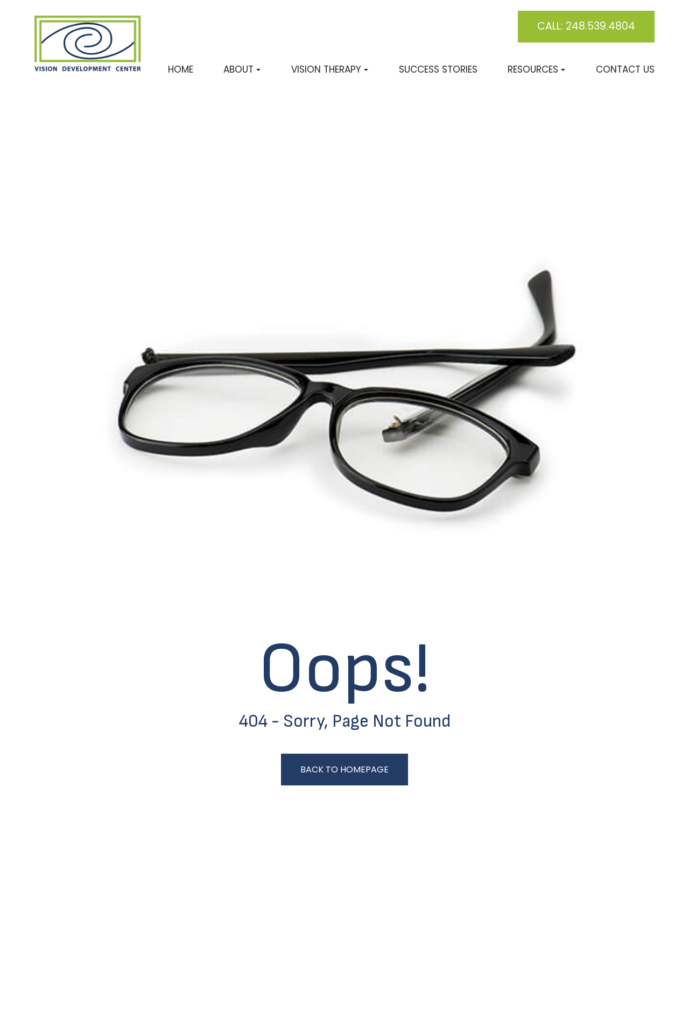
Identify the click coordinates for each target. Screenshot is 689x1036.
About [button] (242, 69)
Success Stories (438, 69)
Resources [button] (536, 69)
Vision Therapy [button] (329, 69)
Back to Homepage (344, 769)
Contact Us (625, 69)
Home (180, 69)
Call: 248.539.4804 (586, 26)
